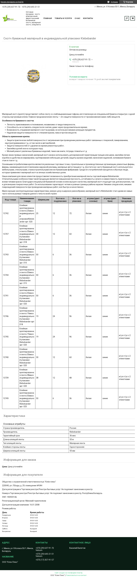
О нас (77, 18)
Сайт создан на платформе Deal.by (68, 573)
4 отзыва (114, 2)
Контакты (88, 18)
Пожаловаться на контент (76, 575)
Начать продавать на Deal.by (12, 2)
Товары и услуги (63, 18)
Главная (47, 18)
